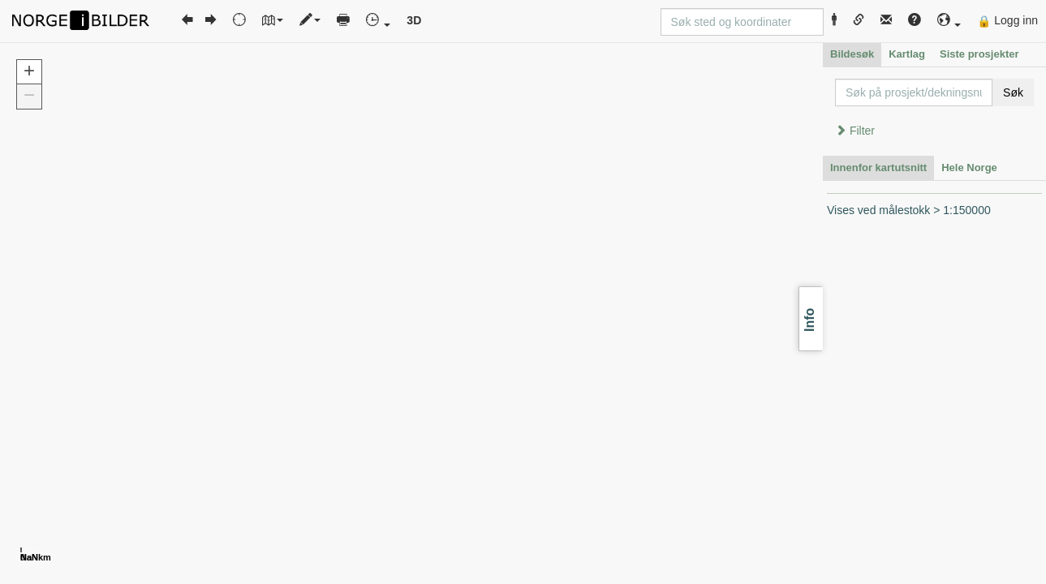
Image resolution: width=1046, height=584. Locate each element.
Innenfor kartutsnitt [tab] (878, 167)
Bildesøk (852, 54)
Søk (1013, 92)
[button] (949, 20)
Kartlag (907, 54)
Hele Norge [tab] (969, 167)
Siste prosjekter (979, 54)
